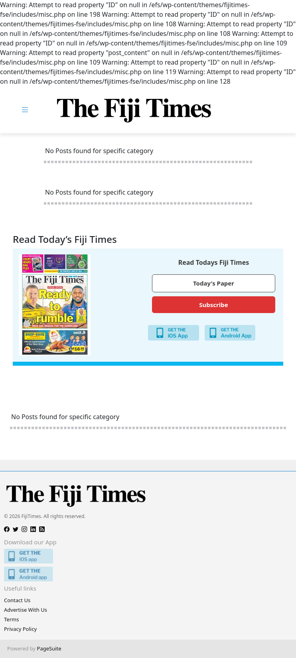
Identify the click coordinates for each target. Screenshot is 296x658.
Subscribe (213, 305)
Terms (11, 619)
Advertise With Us (25, 609)
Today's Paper (213, 283)
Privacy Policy (20, 628)
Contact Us (17, 600)
